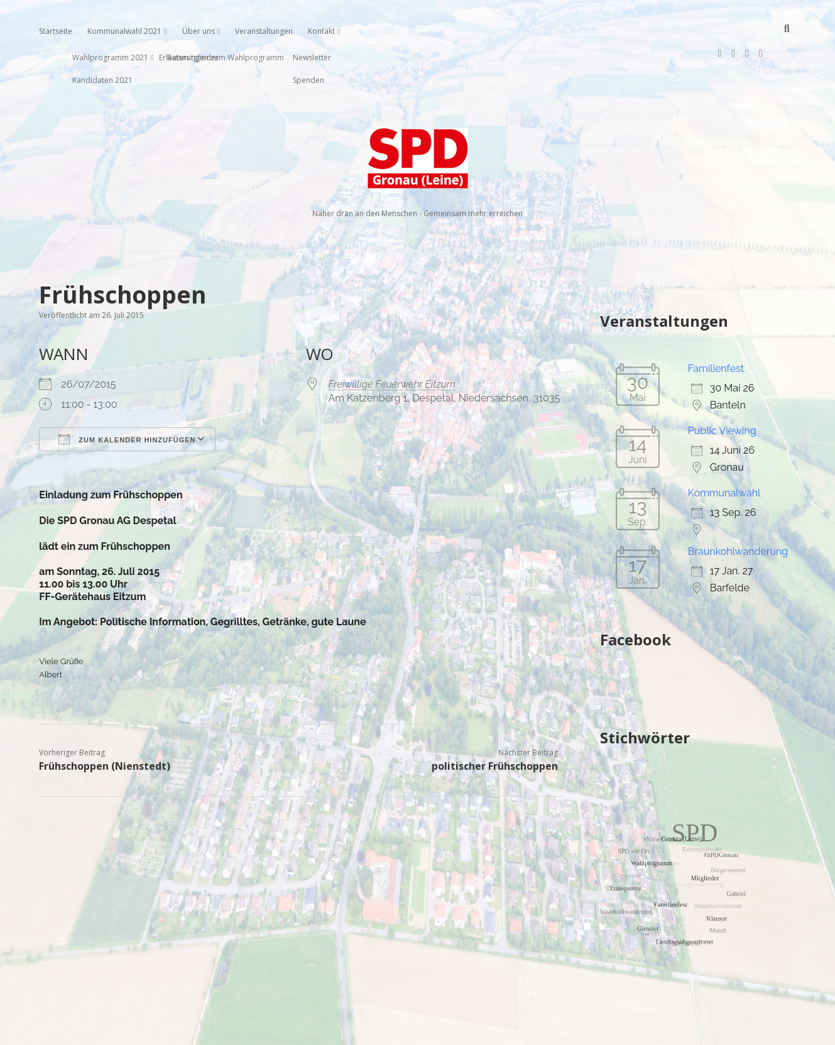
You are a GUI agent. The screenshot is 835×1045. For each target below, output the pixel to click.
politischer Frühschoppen (495, 726)
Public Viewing (722, 391)
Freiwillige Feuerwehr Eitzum (392, 344)
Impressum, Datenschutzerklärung (417, 1030)
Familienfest (716, 328)
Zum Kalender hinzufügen (126, 399)
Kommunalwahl (724, 453)
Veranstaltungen (264, 31)
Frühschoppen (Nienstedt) (104, 726)
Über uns (198, 31)
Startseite (55, 31)
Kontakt (321, 31)
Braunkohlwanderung (738, 511)
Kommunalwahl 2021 (124, 31)
